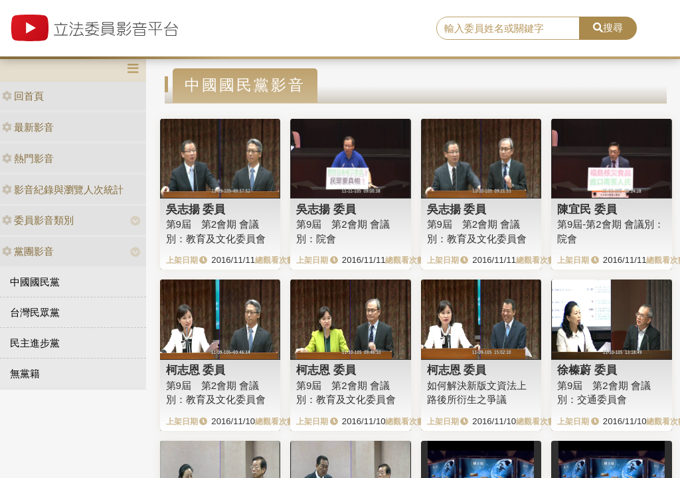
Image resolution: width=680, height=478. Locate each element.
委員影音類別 (38, 220)
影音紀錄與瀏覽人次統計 (63, 189)
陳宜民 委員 (587, 209)
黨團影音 (28, 251)
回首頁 (23, 96)
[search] (508, 28)
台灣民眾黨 (35, 312)
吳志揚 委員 (196, 209)
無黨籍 (25, 373)
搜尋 (608, 27)
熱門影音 (28, 158)
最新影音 (28, 127)
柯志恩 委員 (196, 370)
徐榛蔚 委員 (587, 370)
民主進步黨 (35, 343)
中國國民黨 (35, 281)
